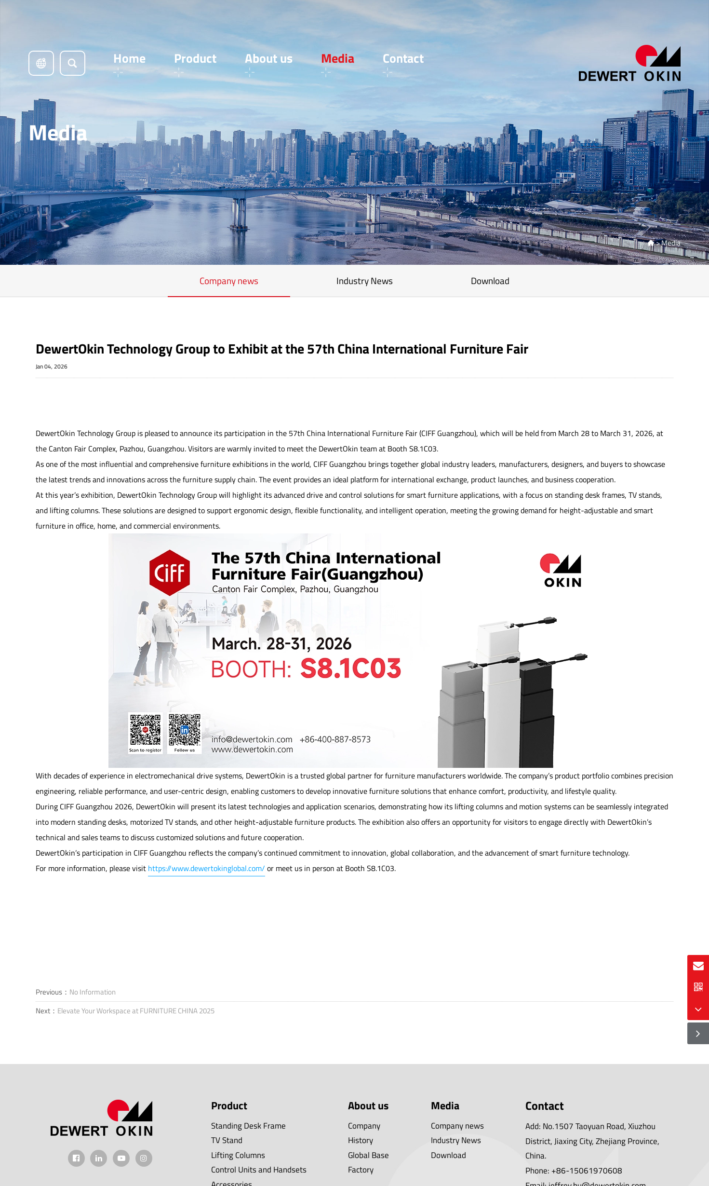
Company (364, 1125)
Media (337, 63)
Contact (403, 63)
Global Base (368, 1155)
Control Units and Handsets (259, 1169)
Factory (361, 1169)
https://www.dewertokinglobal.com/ (206, 868)
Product (195, 63)
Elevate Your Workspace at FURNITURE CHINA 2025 (135, 1010)
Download (490, 280)
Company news (229, 280)
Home (129, 63)
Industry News (364, 280)
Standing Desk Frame (248, 1125)
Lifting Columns (238, 1155)
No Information (92, 991)
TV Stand (226, 1140)
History (360, 1140)
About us (269, 63)
